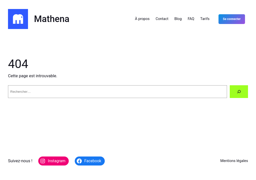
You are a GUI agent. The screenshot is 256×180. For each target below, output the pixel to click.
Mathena (52, 19)
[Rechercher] (239, 91)
